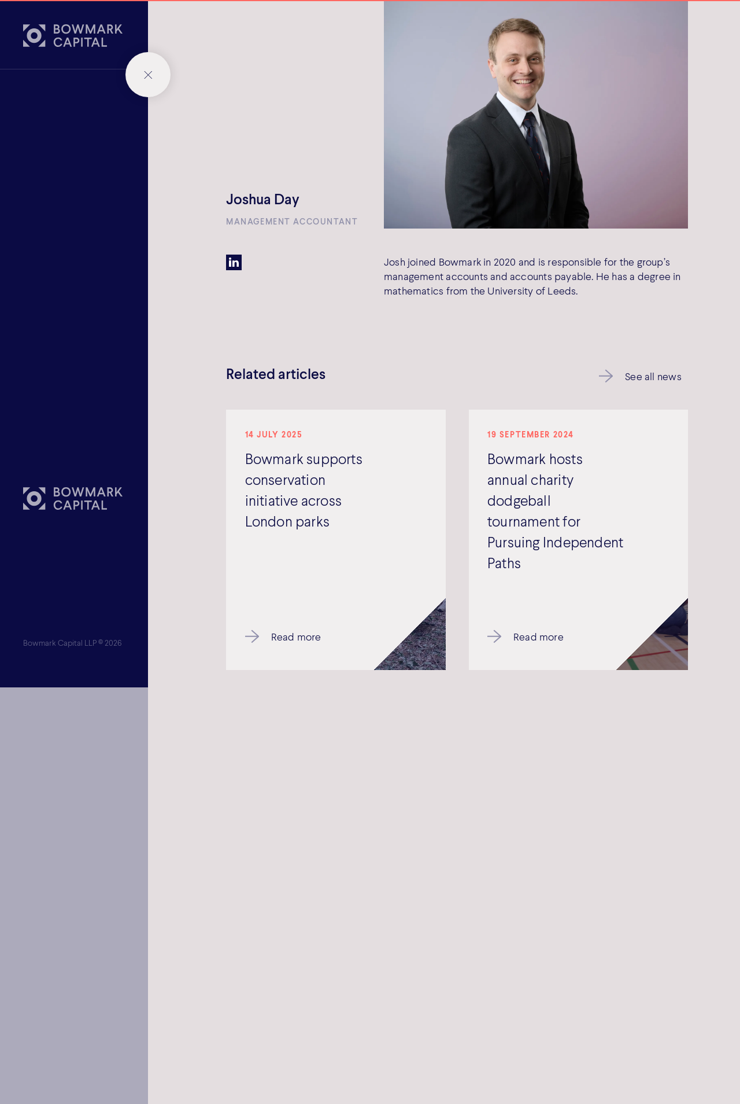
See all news (653, 376)
